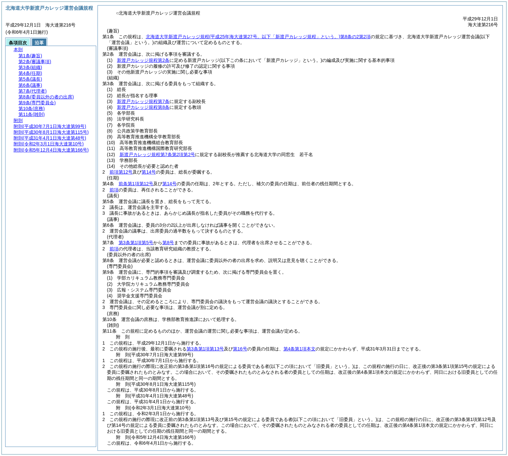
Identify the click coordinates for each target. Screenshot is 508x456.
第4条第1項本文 (299, 348)
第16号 (240, 348)
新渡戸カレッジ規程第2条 (143, 60)
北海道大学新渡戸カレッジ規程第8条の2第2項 (258, 36)
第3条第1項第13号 (205, 348)
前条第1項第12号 (136, 183)
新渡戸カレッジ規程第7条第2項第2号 (157, 154)
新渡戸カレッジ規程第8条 (143, 107)
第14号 (149, 172)
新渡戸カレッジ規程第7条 (143, 101)
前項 (114, 189)
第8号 (168, 242)
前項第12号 (121, 172)
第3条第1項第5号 (136, 242)
